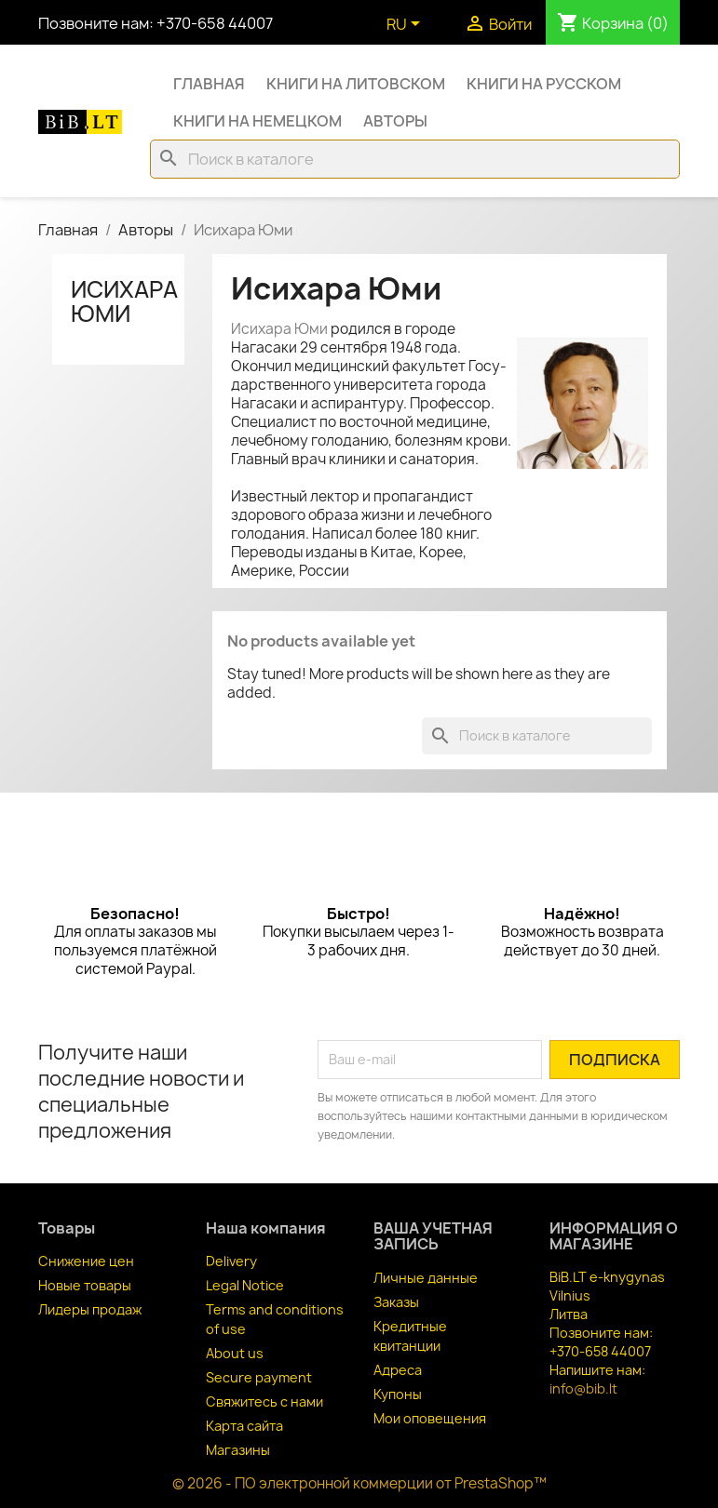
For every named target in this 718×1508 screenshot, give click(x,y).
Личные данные (425, 1278)
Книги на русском (544, 83)
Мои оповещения (429, 1418)
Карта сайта (244, 1426)
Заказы (396, 1302)
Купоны (397, 1394)
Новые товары (84, 1285)
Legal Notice (245, 1285)
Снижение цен (86, 1261)
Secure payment (259, 1377)
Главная (209, 83)
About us (235, 1353)
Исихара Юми (124, 301)
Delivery (231, 1261)
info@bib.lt (583, 1388)
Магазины (238, 1450)
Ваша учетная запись (433, 1236)
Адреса (397, 1370)
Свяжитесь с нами (264, 1401)
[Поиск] (415, 159)
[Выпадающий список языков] (406, 25)
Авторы (395, 121)
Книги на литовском (355, 83)
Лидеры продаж (90, 1309)
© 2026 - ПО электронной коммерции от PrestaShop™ (359, 1483)
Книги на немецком (257, 121)
